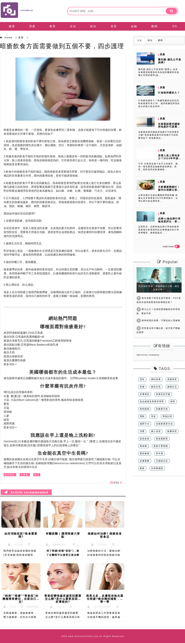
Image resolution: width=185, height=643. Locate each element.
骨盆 (153, 416)
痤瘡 (36, 474)
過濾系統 (172, 379)
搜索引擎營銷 (161, 446)
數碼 (154, 26)
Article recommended (26, 492)
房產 (32, 26)
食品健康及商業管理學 (152, 401)
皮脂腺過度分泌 (164, 424)
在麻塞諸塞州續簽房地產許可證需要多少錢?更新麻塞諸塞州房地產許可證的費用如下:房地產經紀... (158, 135)
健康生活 (172, 387)
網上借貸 (156, 431)
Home (8, 37)
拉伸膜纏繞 (157, 468)
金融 (134, 26)
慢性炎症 (9, 474)
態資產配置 (162, 439)
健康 (12, 26)
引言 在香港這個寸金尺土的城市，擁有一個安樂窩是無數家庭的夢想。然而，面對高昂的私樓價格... (158, 166)
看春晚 (143, 446)
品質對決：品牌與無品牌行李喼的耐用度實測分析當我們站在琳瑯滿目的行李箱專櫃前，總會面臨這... (158, 229)
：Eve (9, 606)
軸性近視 (156, 387)
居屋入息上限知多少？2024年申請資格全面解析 (169, 158)
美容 (114, 26)
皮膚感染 (144, 394)
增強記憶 (167, 416)
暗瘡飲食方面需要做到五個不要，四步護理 (62, 46)
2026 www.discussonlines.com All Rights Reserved (92, 636)
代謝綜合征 (162, 461)
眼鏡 (142, 468)
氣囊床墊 (172, 431)
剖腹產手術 (162, 409)
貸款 (142, 379)
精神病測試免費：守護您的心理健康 (158, 320)
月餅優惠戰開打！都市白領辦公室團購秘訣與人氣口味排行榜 (169, 191)
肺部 (172, 401)
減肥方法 (144, 424)
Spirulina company (148, 355)
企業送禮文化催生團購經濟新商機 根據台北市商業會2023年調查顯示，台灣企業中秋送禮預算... (158, 198)
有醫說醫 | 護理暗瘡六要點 (63, 535)
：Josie (57, 606)
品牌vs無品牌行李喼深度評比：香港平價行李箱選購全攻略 (169, 223)
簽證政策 (144, 439)
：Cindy (15, 544)
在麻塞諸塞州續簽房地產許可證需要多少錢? (169, 127)
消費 (142, 431)
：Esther (99, 544)
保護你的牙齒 (163, 394)
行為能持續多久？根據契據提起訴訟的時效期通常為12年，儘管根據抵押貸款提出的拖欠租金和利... (159, 103)
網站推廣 (156, 379)
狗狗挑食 (144, 409)
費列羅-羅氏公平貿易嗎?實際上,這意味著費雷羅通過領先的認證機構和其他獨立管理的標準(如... (158, 72)
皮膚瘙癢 (144, 461)
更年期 (159, 453)
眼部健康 (144, 453)
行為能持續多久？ (169, 92)
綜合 (93, 26)
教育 (52, 26)
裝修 (142, 387)
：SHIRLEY (56, 544)
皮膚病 (24, 474)
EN (174, 26)
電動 (142, 416)
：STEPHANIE (99, 606)
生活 (73, 26)
